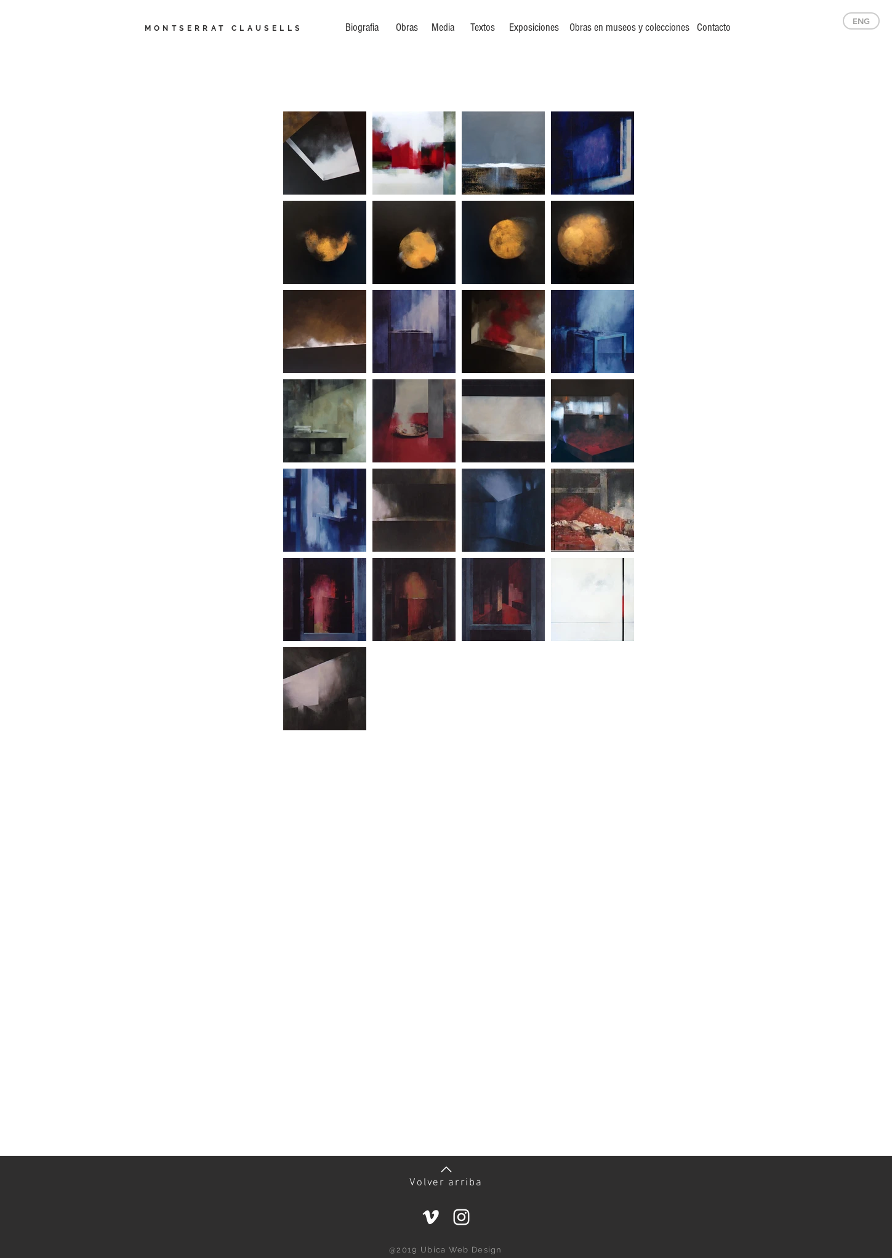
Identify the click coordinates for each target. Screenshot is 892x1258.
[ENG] (861, 21)
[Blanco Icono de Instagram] (461, 1217)
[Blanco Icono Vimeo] (430, 1217)
